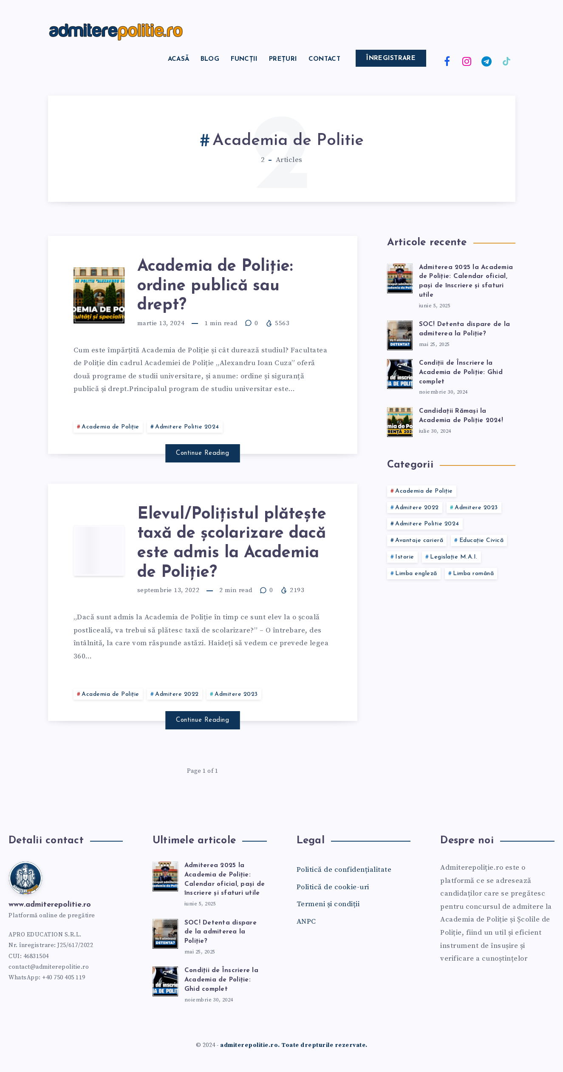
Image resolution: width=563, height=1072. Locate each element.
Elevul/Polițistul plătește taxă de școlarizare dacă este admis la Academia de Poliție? (231, 543)
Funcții (244, 59)
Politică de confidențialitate (344, 869)
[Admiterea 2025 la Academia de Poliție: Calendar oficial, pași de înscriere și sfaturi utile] (400, 277)
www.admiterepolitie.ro (49, 905)
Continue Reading (202, 453)
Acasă (179, 59)
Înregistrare (391, 58)
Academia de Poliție (110, 427)
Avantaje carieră (419, 540)
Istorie (404, 557)
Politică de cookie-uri (333, 887)
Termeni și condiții (328, 904)
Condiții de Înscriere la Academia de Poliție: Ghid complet (461, 372)
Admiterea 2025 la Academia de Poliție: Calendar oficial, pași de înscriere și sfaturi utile (466, 281)
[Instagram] (467, 60)
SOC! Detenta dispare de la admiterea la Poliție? (220, 932)
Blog (210, 59)
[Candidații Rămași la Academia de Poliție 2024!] (400, 420)
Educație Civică (481, 540)
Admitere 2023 (236, 694)
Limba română (473, 573)
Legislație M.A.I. (454, 557)
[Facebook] (447, 60)
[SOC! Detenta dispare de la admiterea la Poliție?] (400, 334)
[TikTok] (506, 60)
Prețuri (283, 59)
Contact (324, 59)
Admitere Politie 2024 (187, 427)
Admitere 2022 (177, 694)
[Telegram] (486, 60)
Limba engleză (416, 573)
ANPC (306, 921)
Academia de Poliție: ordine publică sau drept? (215, 286)
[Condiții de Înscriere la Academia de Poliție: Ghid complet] (400, 372)
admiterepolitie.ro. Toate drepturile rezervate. (294, 1045)
